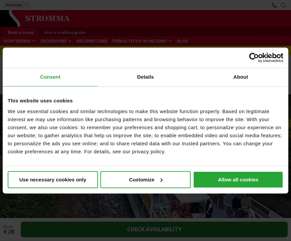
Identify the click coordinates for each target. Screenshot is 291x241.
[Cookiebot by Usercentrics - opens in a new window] (254, 58)
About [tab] (240, 77)
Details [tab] (145, 77)
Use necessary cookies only (52, 179)
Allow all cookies (238, 179)
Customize (146, 179)
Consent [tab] (50, 77)
